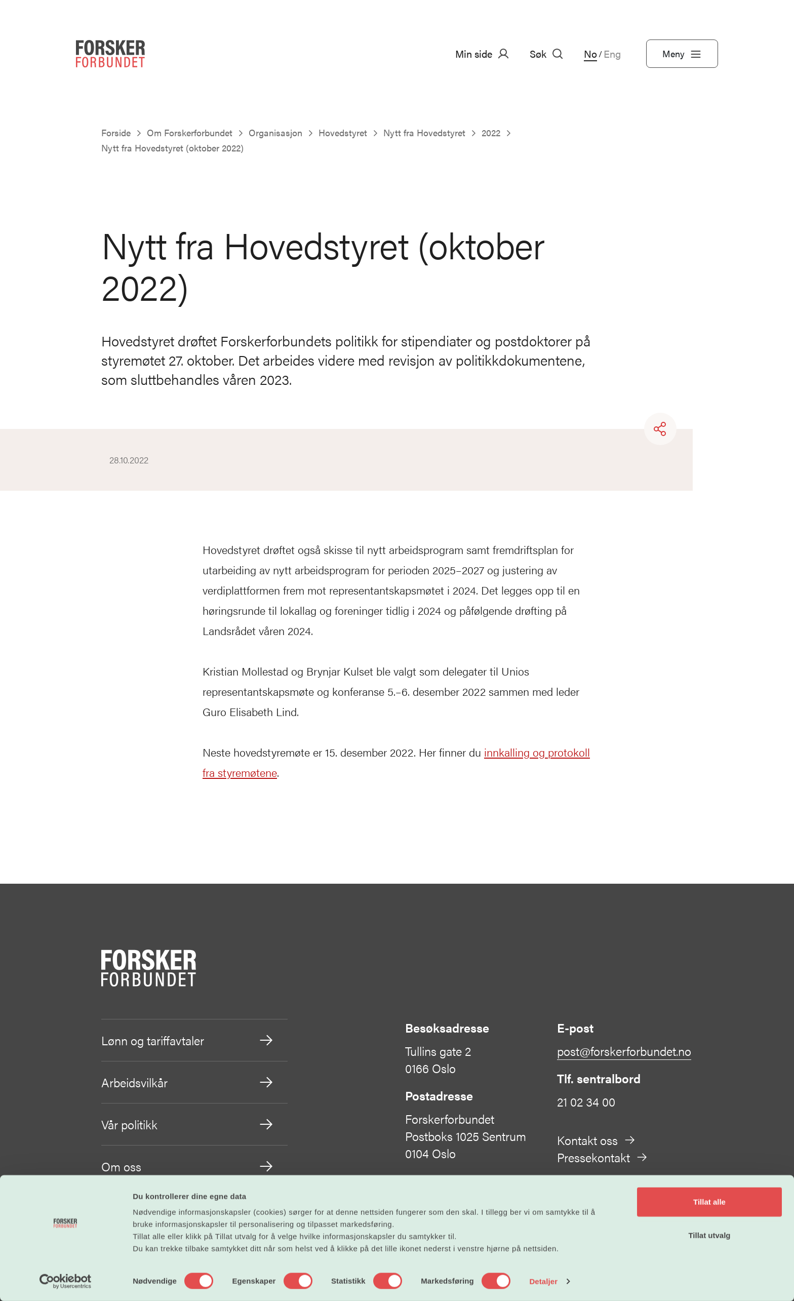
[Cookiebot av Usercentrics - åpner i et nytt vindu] (65, 1281)
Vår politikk (187, 1124)
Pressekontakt (602, 1157)
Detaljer (543, 1281)
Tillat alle (709, 1201)
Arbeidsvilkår (187, 1082)
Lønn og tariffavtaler (187, 1040)
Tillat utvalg (709, 1235)
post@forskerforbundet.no (624, 1050)
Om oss (187, 1166)
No (590, 54)
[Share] (660, 429)
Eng (612, 54)
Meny (682, 53)
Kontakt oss (596, 1140)
